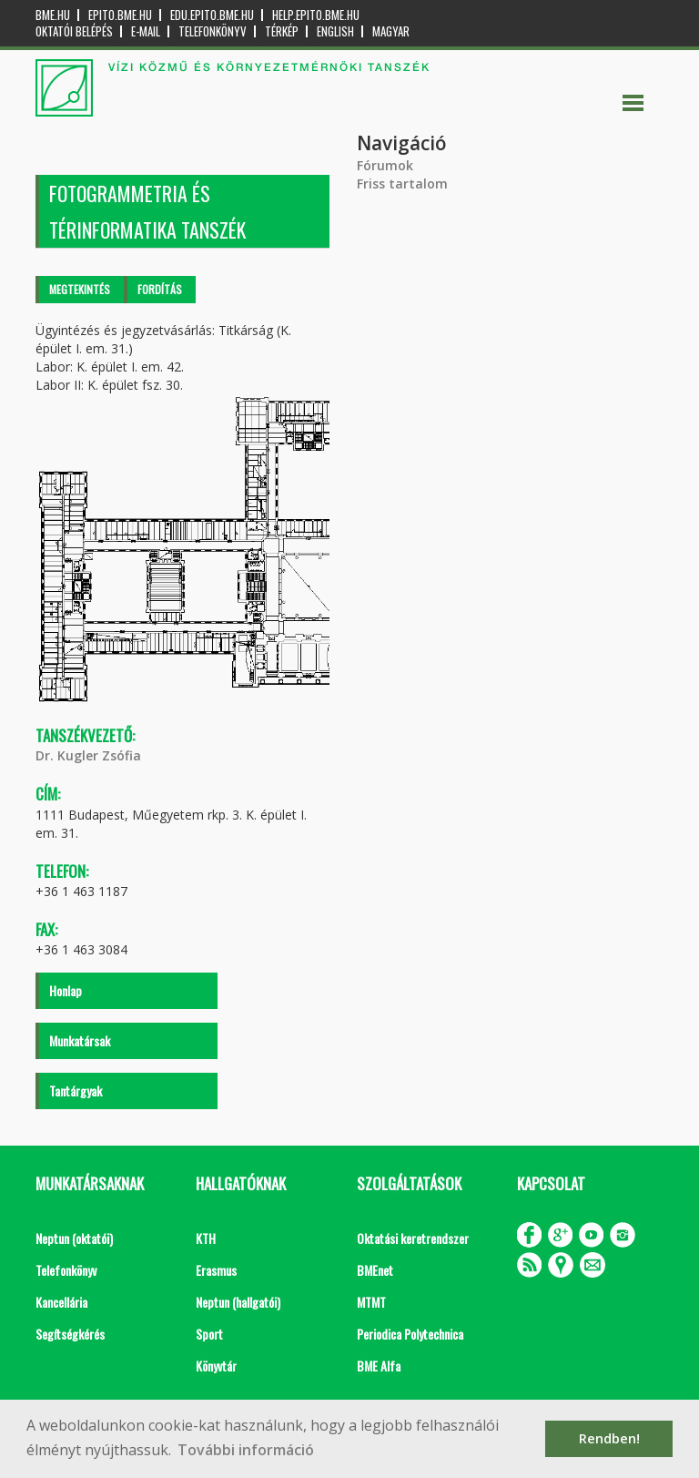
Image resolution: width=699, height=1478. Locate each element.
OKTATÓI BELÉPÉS (74, 31)
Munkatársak (79, 1040)
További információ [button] (245, 1450)
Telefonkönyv (212, 31)
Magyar (391, 31)
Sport (209, 1333)
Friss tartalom (402, 183)
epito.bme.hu (120, 15)
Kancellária (61, 1301)
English (335, 31)
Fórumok (385, 165)
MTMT (371, 1301)
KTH (206, 1238)
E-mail (145, 31)
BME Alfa (378, 1365)
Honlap (65, 990)
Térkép (282, 31)
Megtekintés (79, 289)
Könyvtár (216, 1365)
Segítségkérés (70, 1333)
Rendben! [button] (609, 1438)
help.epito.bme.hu (316, 15)
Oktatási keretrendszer (413, 1238)
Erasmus (216, 1269)
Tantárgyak (75, 1090)
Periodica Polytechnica (410, 1333)
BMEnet (375, 1269)
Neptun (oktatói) (74, 1238)
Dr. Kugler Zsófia (88, 755)
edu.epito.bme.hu (212, 15)
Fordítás (159, 289)
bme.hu (52, 15)
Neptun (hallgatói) (238, 1301)
